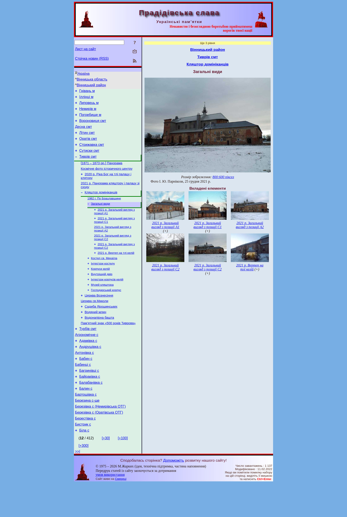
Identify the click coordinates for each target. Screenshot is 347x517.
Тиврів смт (87, 164)
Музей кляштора (102, 302)
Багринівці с (89, 398)
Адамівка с (88, 365)
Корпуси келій (100, 285)
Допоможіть (173, 494)
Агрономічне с (86, 358)
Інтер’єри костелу (103, 279)
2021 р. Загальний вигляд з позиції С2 (165, 267)
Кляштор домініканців (101, 203)
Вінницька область (92, 79)
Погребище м (90, 118)
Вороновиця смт (92, 125)
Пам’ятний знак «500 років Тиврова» (108, 345)
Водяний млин (95, 332)
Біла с (84, 464)
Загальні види (100, 216)
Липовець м (88, 105)
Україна (83, 73)
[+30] (106, 472)
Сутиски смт (89, 158)
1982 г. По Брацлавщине (104, 210)
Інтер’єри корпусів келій (107, 296)
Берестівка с (85, 451)
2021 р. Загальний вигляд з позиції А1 (165, 225)
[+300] (84, 479)
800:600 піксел (223, 177)
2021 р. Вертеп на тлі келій (116, 267)
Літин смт (87, 138)
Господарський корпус (106, 308)
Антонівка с (84, 378)
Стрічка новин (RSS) (92, 58)
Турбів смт (87, 351)
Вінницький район (91, 85)
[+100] (123, 472)
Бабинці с (83, 391)
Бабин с (85, 384)
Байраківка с (89, 404)
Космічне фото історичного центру (106, 178)
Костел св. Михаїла (104, 273)
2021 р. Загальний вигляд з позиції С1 (207, 225)
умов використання (110, 508)
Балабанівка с (90, 411)
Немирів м (87, 111)
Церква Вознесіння (99, 314)
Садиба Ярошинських (101, 326)
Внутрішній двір (101, 290)
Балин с (85, 418)
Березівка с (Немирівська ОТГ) (100, 438)
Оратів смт (88, 145)
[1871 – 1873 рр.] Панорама (101, 172)
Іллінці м (86, 98)
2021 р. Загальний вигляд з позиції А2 (250, 225)
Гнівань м (87, 91)
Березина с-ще (87, 431)
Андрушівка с (90, 371)
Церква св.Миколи (94, 320)
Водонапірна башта (99, 339)
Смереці (121, 512)
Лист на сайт (85, 49)
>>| (77, 485)
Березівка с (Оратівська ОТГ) (99, 444)
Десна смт (83, 131)
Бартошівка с (86, 424)
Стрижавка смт (91, 151)
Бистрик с (83, 457)
